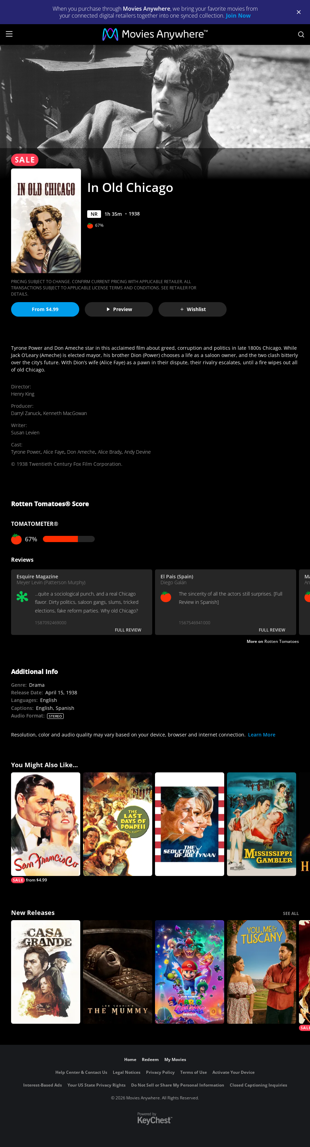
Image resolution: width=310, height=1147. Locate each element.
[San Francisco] (45, 827)
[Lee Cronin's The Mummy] (117, 972)
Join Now (238, 15)
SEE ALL (291, 913)
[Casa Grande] (45, 972)
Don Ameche (81, 452)
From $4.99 (45, 309)
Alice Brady (109, 452)
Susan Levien (25, 432)
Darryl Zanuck (25, 413)
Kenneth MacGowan (65, 413)
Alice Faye (53, 452)
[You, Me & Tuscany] (261, 972)
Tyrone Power (25, 452)
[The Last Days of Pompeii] (117, 824)
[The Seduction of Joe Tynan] (189, 824)
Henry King (22, 394)
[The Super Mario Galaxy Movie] (189, 972)
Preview (119, 309)
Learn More (261, 734)
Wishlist (193, 309)
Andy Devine (137, 452)
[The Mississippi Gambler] (261, 824)
